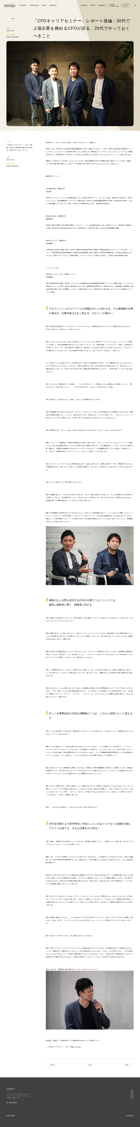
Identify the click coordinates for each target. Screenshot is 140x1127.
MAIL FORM (13, 1102)
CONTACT (125, 5)
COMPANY (53, 5)
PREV (52, 1065)
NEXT (127, 1065)
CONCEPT (23, 5)
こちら (78, 1047)
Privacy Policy (10, 1115)
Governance (130, 1115)
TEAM (44, 5)
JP (135, 5)
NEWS (92, 5)
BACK (13, 18)
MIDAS (113, 5)
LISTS (90, 1065)
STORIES (84, 5)
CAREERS (101, 5)
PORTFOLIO (34, 5)
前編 (47, 161)
